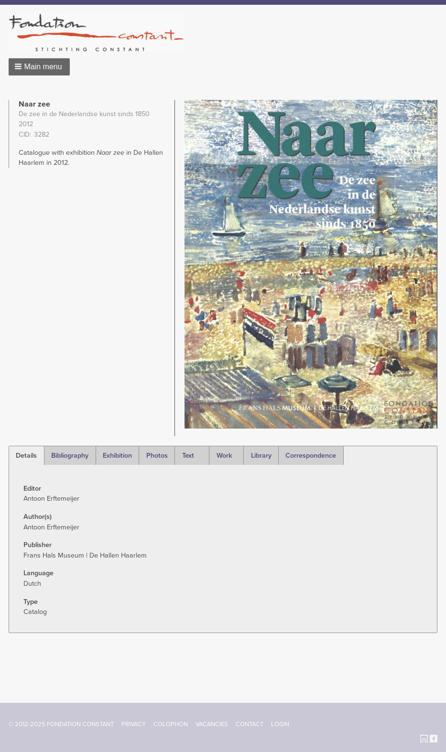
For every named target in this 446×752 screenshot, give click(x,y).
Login (280, 724)
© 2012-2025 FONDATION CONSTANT (61, 724)
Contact (249, 724)
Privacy (133, 724)
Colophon (170, 724)
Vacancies (212, 724)
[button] (39, 66)
